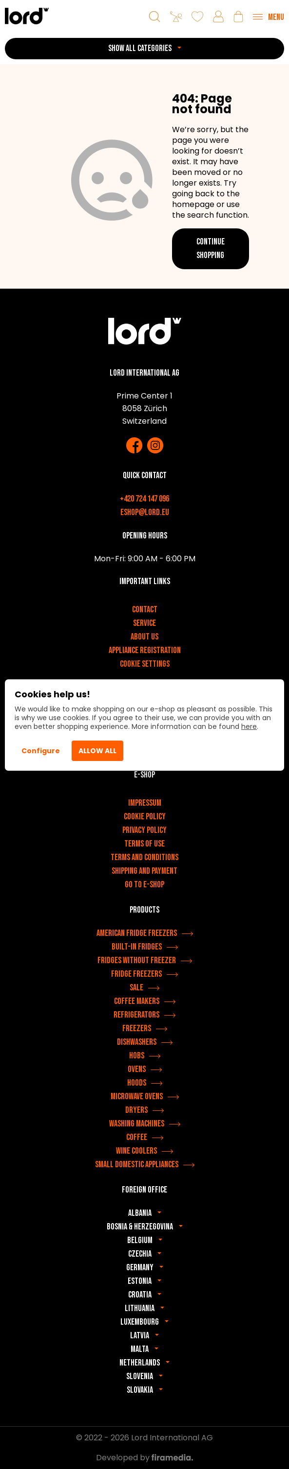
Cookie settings (145, 664)
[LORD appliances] (27, 16)
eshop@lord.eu (144, 512)
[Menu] (268, 16)
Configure (40, 751)
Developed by (144, 1457)
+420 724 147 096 (144, 499)
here (249, 726)
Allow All (97, 751)
